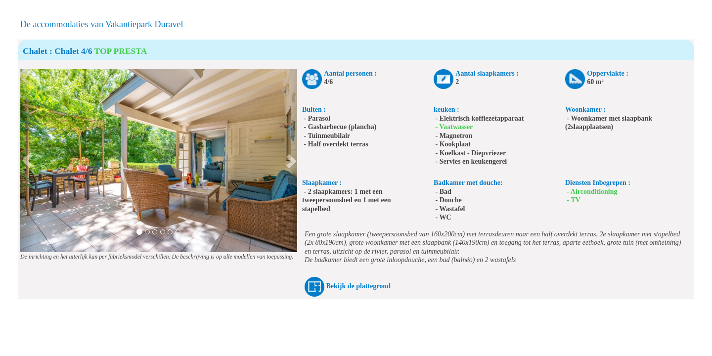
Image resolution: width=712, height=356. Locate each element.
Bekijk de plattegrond (358, 286)
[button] (27, 160)
